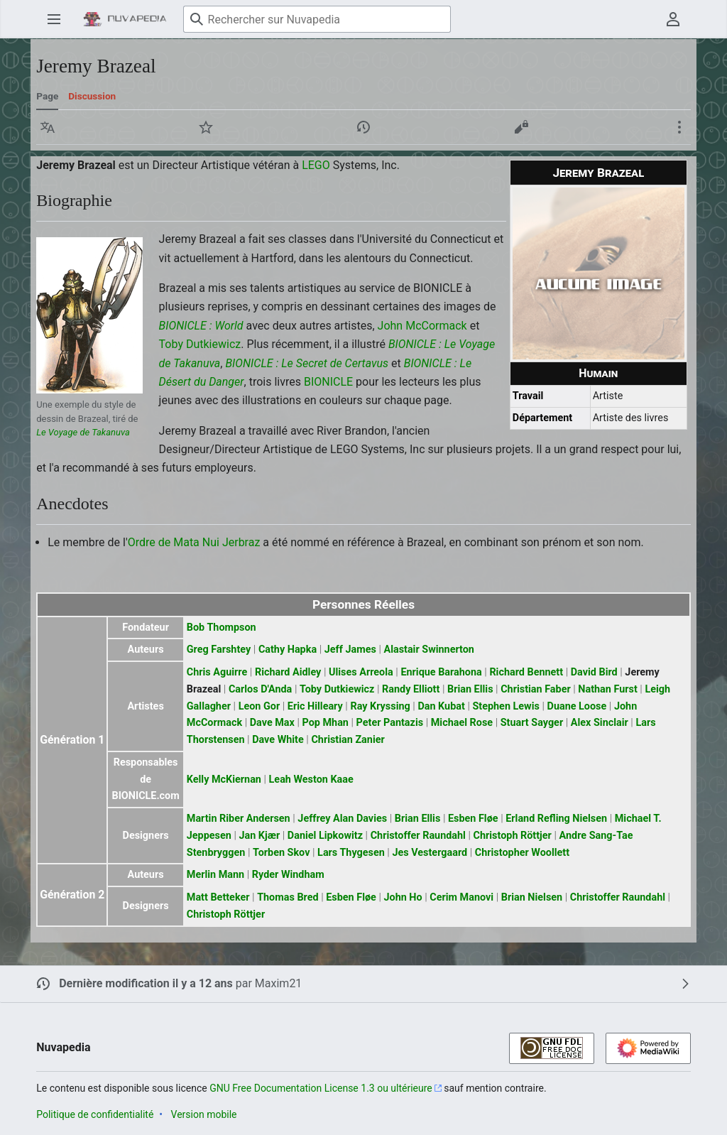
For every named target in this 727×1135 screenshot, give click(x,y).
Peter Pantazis (390, 723)
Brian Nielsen (531, 897)
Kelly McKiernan (224, 779)
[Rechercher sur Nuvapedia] (317, 19)
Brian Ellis (470, 689)
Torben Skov (281, 853)
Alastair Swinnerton (428, 649)
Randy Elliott (410, 689)
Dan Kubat (440, 706)
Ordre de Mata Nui (173, 542)
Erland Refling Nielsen (556, 819)
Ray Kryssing (380, 706)
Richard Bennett (526, 672)
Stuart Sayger (532, 723)
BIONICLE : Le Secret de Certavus (306, 363)
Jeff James (350, 649)
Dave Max (272, 723)
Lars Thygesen (351, 853)
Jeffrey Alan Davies (342, 819)
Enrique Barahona (440, 672)
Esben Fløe (473, 819)
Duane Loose (577, 706)
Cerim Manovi (461, 897)
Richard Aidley (288, 672)
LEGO (316, 165)
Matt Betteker (218, 897)
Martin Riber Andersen (238, 819)
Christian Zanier (347, 740)
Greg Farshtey (219, 649)
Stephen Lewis (505, 706)
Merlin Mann (215, 875)
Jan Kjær (259, 836)
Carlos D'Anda (260, 689)
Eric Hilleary (315, 706)
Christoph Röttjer (513, 836)
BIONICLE (328, 382)
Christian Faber (535, 689)
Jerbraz (241, 542)
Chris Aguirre (217, 672)
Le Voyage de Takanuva (83, 432)
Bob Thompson (221, 627)
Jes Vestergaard (429, 853)
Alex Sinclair (599, 723)
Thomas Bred (287, 897)
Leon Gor (259, 706)
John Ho (402, 897)
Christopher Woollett (522, 853)
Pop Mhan (325, 723)
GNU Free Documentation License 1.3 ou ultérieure (320, 1088)
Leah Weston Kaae (311, 779)
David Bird (594, 672)
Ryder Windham (288, 875)
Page (47, 96)
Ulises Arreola (361, 672)
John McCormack (422, 325)
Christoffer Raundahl (418, 836)
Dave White (278, 740)
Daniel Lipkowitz (325, 836)
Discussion (92, 96)
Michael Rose (462, 723)
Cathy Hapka (287, 649)
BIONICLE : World (201, 325)
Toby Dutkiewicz (200, 344)
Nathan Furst (607, 689)
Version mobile (204, 1114)
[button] (47, 127)
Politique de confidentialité (94, 1114)
